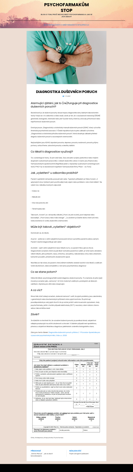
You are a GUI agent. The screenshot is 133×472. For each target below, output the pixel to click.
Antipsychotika (48, 437)
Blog (42, 25)
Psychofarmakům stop (66, 7)
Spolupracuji (87, 25)
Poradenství (74, 25)
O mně (63, 25)
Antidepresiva (39, 437)
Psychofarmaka (58, 437)
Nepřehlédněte (52, 25)
